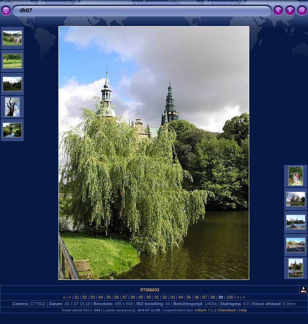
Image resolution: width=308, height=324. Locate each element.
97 (204, 297)
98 (212, 297)
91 (156, 297)
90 (149, 297)
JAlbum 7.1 (203, 310)
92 (164, 297)
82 (84, 297)
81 (76, 297)
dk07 (26, 10)
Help (243, 310)
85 (108, 297)
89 (140, 297)
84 (101, 297)
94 (180, 297)
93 (172, 297)
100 (230, 297)
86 (116, 297)
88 (132, 297)
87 (124, 297)
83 (92, 297)
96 (197, 297)
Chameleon (226, 310)
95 (188, 297)
